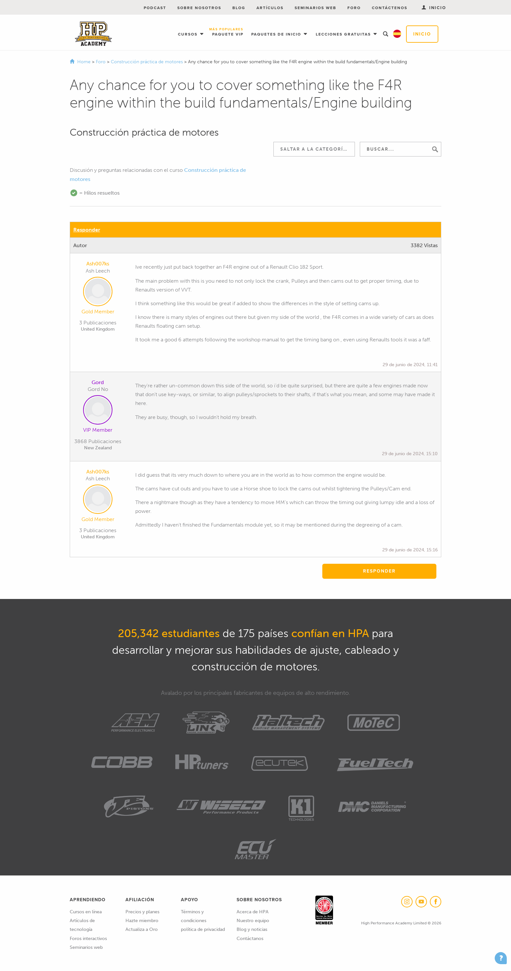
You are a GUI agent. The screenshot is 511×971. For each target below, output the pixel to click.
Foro (354, 8)
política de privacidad (203, 929)
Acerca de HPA (253, 912)
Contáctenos (389, 8)
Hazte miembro (141, 920)
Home (84, 62)
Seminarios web (315, 8)
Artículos (270, 8)
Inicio (422, 34)
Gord (98, 382)
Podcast (155, 8)
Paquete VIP (227, 32)
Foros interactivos (88, 938)
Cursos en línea (86, 912)
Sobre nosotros (199, 8)
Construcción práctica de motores (147, 62)
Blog (238, 8)
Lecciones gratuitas (344, 34)
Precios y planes (142, 912)
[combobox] (314, 149)
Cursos (188, 34)
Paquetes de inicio (277, 34)
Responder (86, 230)
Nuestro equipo (253, 920)
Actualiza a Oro (141, 929)
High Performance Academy (93, 34)
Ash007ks (97, 264)
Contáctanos (250, 938)
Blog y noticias (252, 929)
